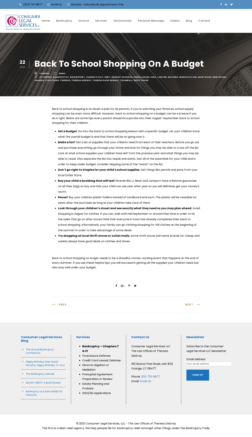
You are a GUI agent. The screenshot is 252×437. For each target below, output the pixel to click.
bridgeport (77, 77)
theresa (44, 73)
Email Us (56, 4)
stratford (52, 80)
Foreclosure (141, 77)
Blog (189, 21)
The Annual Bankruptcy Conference (40, 351)
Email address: (196, 359)
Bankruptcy (64, 21)
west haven (141, 80)
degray (116, 77)
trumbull (126, 80)
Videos (175, 21)
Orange (39, 80)
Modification (188, 77)
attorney (45, 77)
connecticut (94, 77)
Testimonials (122, 21)
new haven (219, 77)
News (62, 73)
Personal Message (151, 21)
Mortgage (204, 77)
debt (107, 77)
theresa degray (81, 80)
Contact (204, 21)
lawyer (162, 77)
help (153, 77)
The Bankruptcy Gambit (40, 374)
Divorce (83, 21)
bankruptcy (61, 77)
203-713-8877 (150, 377)
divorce (127, 77)
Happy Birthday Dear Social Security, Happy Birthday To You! (45, 363)
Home (46, 21)
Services (101, 21)
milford (173, 77)
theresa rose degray (106, 80)
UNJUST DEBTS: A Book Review (43, 382)
